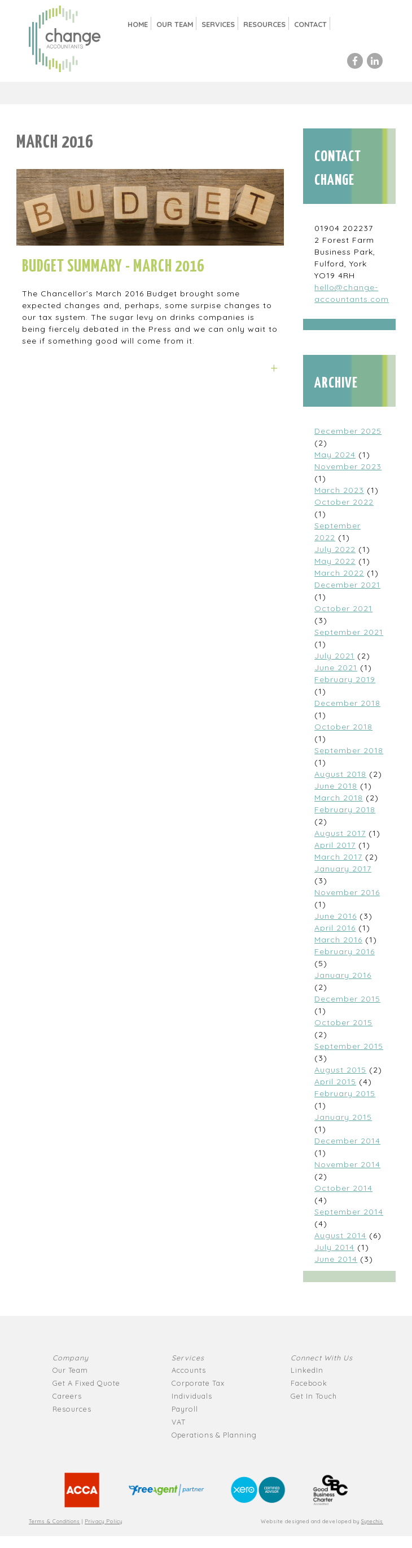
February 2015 (344, 1093)
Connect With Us (322, 1357)
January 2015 (343, 1117)
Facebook (309, 1382)
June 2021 (335, 667)
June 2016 (335, 916)
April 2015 (335, 1082)
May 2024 (335, 455)
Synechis (372, 1521)
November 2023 (348, 466)
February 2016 (344, 951)
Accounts (189, 1369)
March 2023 (339, 490)
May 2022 (335, 561)
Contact (310, 24)
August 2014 (340, 1235)
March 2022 (339, 573)
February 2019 (344, 679)
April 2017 (335, 845)
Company (70, 1357)
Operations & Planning (214, 1434)
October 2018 (343, 727)
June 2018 (335, 786)
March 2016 (338, 940)
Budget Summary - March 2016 (113, 267)
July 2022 (335, 549)
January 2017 (342, 869)
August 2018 (340, 774)
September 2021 (348, 632)
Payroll (185, 1408)
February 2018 (344, 809)
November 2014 (347, 1164)
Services (218, 24)
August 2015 (340, 1070)
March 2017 (338, 857)
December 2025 (348, 431)
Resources (264, 24)
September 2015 (348, 1046)
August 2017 (340, 833)
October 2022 (344, 502)
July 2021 (334, 656)
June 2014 (335, 1259)
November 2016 (347, 892)
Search (349, 24)
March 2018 (338, 798)
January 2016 (342, 975)
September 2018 (348, 750)
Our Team (174, 24)
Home (138, 24)
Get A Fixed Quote (86, 1382)
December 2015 (347, 999)
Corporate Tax (198, 1382)
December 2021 (347, 585)
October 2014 (343, 1188)
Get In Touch (314, 1395)
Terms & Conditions (54, 1521)
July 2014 (334, 1247)
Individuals (192, 1395)
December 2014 (347, 1141)
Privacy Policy (103, 1521)
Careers (67, 1395)
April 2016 (335, 928)
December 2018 (347, 703)
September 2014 (348, 1212)
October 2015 (343, 1022)
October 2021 (343, 608)
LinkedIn (307, 1369)
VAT (179, 1421)
